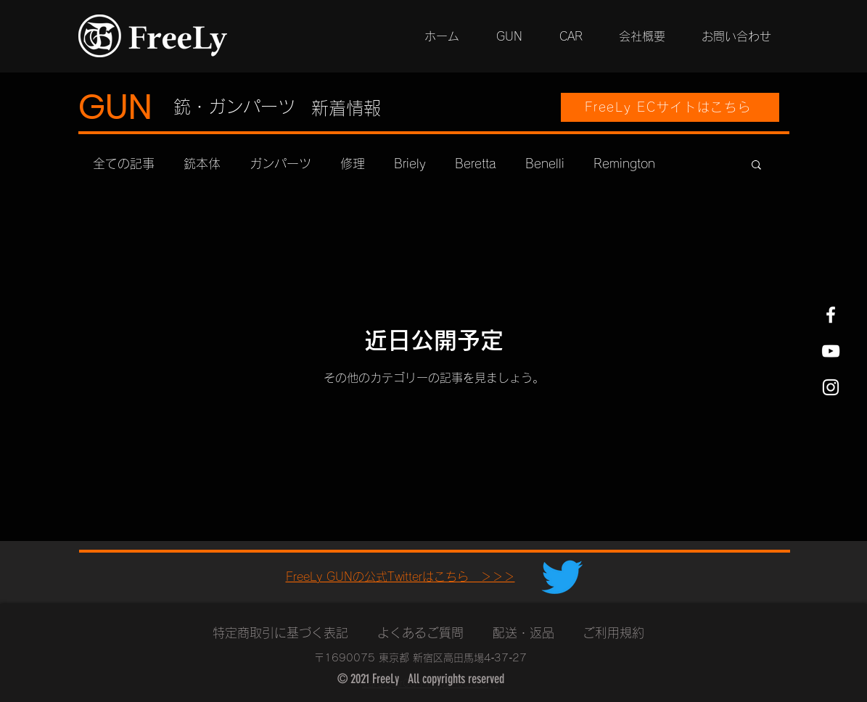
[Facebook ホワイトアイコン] (831, 315)
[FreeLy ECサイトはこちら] (670, 107)
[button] (756, 165)
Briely (410, 163)
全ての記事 (124, 163)
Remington (624, 163)
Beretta (475, 163)
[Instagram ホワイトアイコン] (831, 387)
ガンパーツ (280, 163)
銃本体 (202, 163)
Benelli (544, 163)
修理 (352, 163)
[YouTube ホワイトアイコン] (831, 351)
